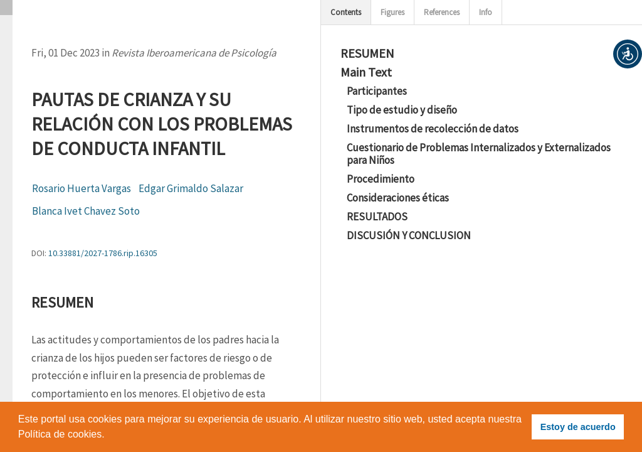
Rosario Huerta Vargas (81, 188)
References (442, 12)
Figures (392, 12)
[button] (627, 54)
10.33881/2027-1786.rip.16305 (102, 253)
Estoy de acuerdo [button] (578, 427)
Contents (345, 12)
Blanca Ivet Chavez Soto (86, 211)
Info (485, 12)
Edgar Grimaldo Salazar (191, 188)
